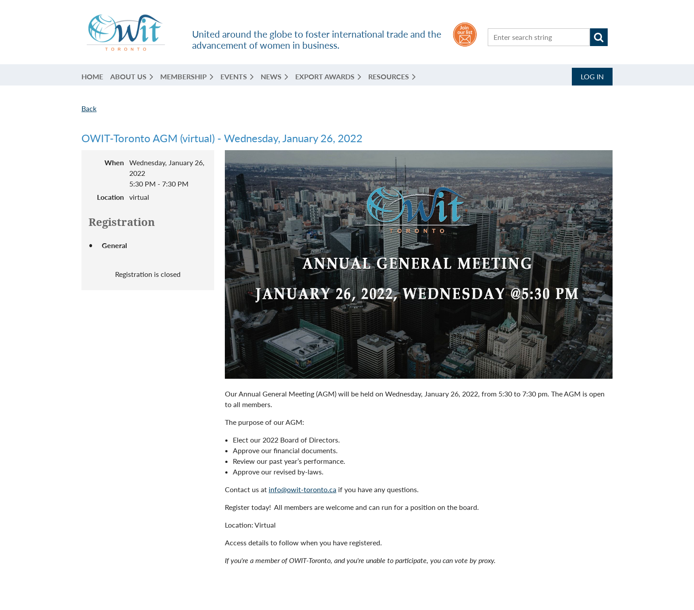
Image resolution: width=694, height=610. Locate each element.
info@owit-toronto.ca (302, 489)
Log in (592, 76)
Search (599, 37)
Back (88, 108)
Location (110, 197)
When (114, 162)
